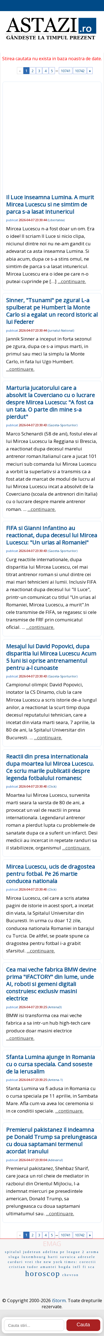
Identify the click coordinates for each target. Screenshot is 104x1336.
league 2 (76, 1252)
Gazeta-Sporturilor (63, 425)
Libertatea (56, 220)
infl (77, 1267)
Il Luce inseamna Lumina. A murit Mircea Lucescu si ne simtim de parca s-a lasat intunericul (50, 204)
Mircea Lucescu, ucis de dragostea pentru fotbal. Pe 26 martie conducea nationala (50, 874)
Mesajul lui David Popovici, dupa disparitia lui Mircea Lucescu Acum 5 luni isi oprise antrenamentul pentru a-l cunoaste (51, 657)
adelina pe (54, 1252)
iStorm (59, 1300)
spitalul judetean (23, 1252)
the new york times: (56, 1262)
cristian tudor (24, 1267)
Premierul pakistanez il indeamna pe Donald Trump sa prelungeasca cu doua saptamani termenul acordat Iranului (51, 1140)
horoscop (42, 1273)
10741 (65, 70)
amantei (48, 1267)
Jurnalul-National (61, 330)
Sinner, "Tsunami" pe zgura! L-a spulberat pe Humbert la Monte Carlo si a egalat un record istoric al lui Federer (52, 311)
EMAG (52, 1243)
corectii (88, 1262)
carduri (15, 1262)
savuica (68, 1257)
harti (53, 1257)
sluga (14, 1257)
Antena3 (55, 1007)
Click (52, 786)
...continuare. (72, 281)
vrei (29, 1262)
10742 (80, 70)
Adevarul (55, 1160)
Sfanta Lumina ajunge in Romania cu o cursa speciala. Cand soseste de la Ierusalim (50, 1064)
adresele (86, 1257)
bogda (65, 1267)
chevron (70, 1275)
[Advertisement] (52, 139)
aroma (93, 1252)
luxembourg (34, 1257)
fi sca (89, 1267)
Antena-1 (55, 1080)
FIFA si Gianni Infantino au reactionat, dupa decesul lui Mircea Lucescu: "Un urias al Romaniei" (51, 535)
